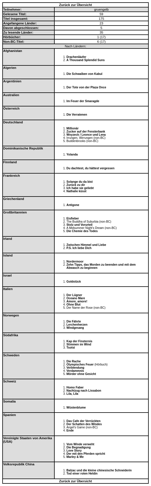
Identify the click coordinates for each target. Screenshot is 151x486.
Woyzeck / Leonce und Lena (86, 134)
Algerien (9, 67)
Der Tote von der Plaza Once (86, 87)
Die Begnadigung (78, 447)
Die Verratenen (76, 114)
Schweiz (9, 381)
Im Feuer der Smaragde (82, 101)
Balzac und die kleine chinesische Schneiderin (99, 470)
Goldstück (73, 281)
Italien (8, 289)
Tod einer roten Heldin (82, 473)
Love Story (74, 450)
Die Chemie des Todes (82, 231)
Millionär (72, 128)
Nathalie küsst (76, 191)
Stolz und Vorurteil (79, 224)
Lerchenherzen (76, 324)
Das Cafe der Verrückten (83, 421)
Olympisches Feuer (80, 364)
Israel (7, 275)
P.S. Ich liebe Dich (78, 248)
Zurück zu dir (75, 184)
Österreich (11, 108)
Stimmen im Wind (78, 344)
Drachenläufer (76, 57)
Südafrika (10, 335)
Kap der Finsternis (79, 341)
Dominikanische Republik (23, 148)
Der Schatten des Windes (84, 424)
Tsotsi (70, 347)
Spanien (9, 415)
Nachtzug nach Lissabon (83, 390)
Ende (70, 430)
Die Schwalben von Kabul (84, 73)
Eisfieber (72, 218)
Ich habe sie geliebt (80, 188)
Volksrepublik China (19, 464)
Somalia (9, 401)
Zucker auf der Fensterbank (85, 131)
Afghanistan (12, 51)
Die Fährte (73, 321)
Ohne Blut (73, 304)
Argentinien (12, 81)
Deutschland (13, 122)
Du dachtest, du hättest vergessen (90, 168)
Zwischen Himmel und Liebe (86, 244)
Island (8, 255)
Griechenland (13, 199)
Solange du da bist (79, 181)
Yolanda (72, 154)
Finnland (10, 162)
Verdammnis (75, 370)
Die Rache (73, 361)
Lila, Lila (72, 393)
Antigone (72, 205)
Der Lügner (74, 295)
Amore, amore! (76, 301)
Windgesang (75, 327)
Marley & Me (75, 456)
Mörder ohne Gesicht (81, 374)
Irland (7, 238)
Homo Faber (75, 387)
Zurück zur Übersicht (75, 5)
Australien (11, 95)
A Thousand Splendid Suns (85, 60)
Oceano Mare (75, 298)
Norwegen (11, 315)
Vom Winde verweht (80, 444)
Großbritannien (15, 212)
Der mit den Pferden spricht (85, 453)
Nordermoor (74, 261)
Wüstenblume (76, 407)
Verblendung (75, 367)
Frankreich (11, 175)
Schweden (11, 355)
